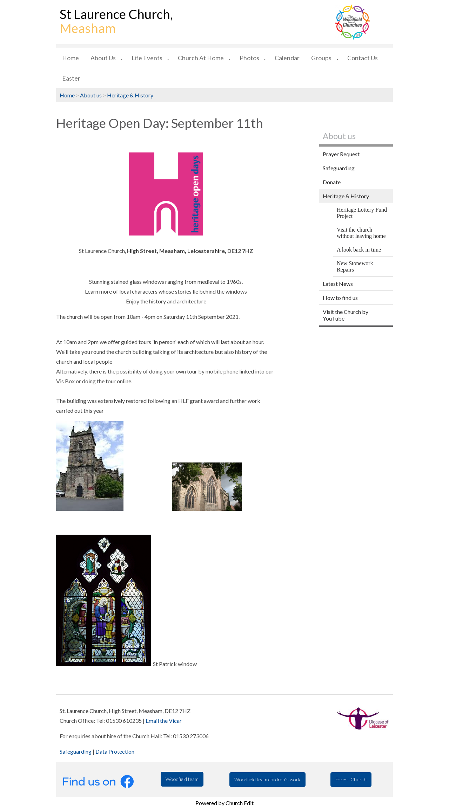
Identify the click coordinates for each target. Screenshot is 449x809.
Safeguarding (339, 168)
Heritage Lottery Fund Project (362, 213)
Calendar (287, 58)
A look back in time (359, 250)
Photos (249, 58)
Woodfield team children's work (267, 779)
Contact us (362, 58)
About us (103, 58)
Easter (71, 78)
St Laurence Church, (116, 21)
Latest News (338, 283)
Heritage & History (130, 95)
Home (70, 58)
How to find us (340, 297)
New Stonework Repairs (355, 266)
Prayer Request (341, 154)
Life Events (147, 58)
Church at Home (201, 58)
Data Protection (114, 751)
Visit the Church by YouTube (345, 315)
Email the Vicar (164, 720)
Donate (332, 182)
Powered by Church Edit (224, 803)
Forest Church (351, 779)
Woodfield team (182, 779)
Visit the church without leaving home (361, 233)
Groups (321, 58)
